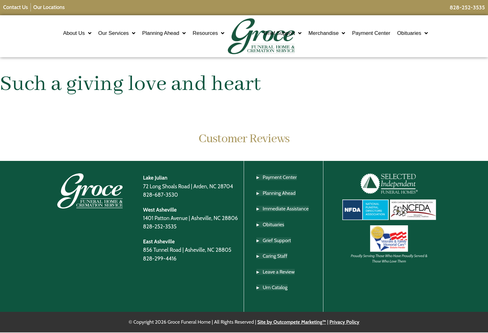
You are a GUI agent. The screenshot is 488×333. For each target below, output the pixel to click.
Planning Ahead (146, 33)
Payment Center (389, 33)
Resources (190, 33)
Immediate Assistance (286, 210)
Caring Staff (275, 257)
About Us (59, 33)
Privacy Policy (344, 323)
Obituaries (430, 33)
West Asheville (160, 210)
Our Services (98, 33)
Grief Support (301, 33)
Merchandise (344, 33)
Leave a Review (279, 272)
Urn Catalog (275, 288)
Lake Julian (155, 178)
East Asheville (159, 242)
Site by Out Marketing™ (291, 323)
